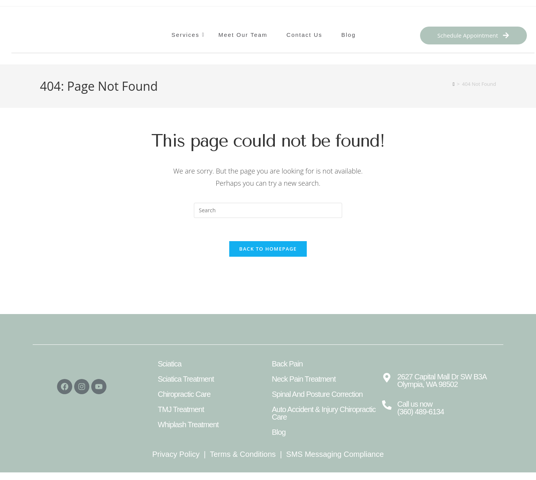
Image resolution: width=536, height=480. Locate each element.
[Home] (454, 84)
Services (187, 35)
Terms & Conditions (243, 454)
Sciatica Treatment (186, 379)
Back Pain (287, 364)
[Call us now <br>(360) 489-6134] (387, 405)
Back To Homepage (268, 248)
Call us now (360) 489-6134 (420, 408)
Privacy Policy (175, 454)
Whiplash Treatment (188, 424)
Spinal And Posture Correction (317, 394)
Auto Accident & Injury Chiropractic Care (324, 413)
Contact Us (304, 35)
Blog (348, 35)
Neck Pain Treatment (304, 379)
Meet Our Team (242, 35)
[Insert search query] (268, 210)
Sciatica (169, 364)
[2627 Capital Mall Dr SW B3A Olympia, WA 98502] (387, 378)
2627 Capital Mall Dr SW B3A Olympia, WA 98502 (441, 380)
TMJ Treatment (181, 409)
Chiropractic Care (184, 394)
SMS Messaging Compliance (335, 454)
